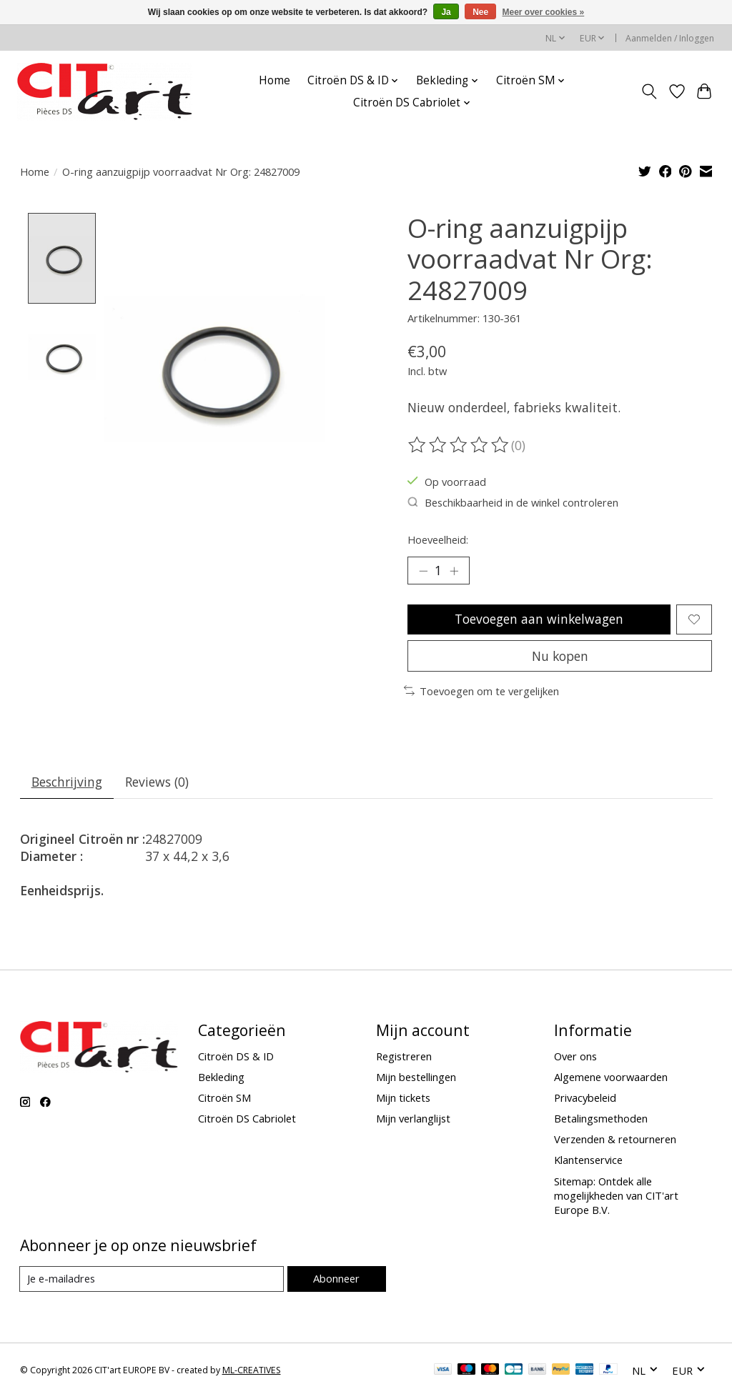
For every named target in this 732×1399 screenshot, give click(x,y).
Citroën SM (224, 1099)
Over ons (575, 1057)
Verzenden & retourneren (615, 1141)
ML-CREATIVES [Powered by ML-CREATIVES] (251, 1372)
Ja (445, 12)
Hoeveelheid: (437, 539)
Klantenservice (588, 1162)
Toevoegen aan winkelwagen (538, 619)
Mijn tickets (403, 1099)
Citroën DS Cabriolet (247, 1120)
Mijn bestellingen (416, 1079)
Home (274, 80)
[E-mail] (152, 1281)
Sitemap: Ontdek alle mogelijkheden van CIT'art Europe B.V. (616, 1196)
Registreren (404, 1057)
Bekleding (221, 1079)
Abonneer (336, 1280)
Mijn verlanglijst (413, 1120)
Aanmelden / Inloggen (669, 38)
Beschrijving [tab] (66, 783)
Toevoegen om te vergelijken (481, 692)
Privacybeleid (585, 1099)
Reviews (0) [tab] (157, 783)
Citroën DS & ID (236, 1057)
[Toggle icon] (648, 91)
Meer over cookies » (544, 12)
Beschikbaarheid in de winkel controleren (512, 502)
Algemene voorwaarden (611, 1079)
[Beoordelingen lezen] (459, 445)
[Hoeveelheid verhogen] (454, 571)
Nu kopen (559, 656)
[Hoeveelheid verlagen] (423, 571)
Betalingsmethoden (601, 1120)
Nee (480, 12)
